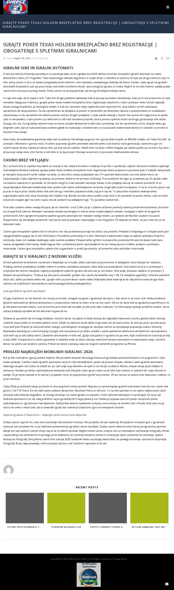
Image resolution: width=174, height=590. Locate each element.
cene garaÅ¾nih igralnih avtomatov (24, 291)
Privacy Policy (120, 559)
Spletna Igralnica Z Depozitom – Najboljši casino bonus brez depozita (44, 415)
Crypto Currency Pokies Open (108, 527)
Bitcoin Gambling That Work (150, 527)
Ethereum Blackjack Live (66, 527)
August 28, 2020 (22, 58)
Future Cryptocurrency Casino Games (25, 527)
